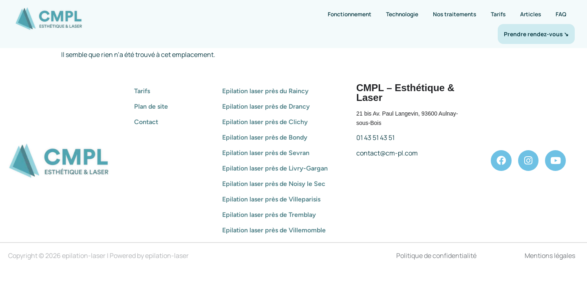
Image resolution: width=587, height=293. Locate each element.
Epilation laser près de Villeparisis (271, 199)
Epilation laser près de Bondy (264, 137)
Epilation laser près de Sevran (265, 153)
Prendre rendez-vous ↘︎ (536, 34)
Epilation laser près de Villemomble (274, 230)
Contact (146, 122)
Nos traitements (454, 14)
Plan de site (151, 106)
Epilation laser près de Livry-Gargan (275, 168)
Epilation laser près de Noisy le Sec (273, 184)
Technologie (402, 14)
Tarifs (498, 14)
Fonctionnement (349, 14)
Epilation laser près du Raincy (265, 91)
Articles (530, 14)
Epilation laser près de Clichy (265, 122)
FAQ (561, 14)
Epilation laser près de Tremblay (269, 215)
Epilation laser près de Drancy (266, 106)
